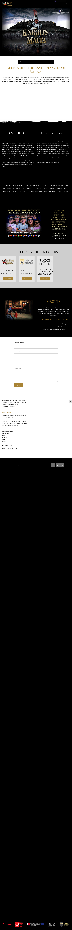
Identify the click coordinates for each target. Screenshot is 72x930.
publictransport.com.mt (7, 412)
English (57, 1)
